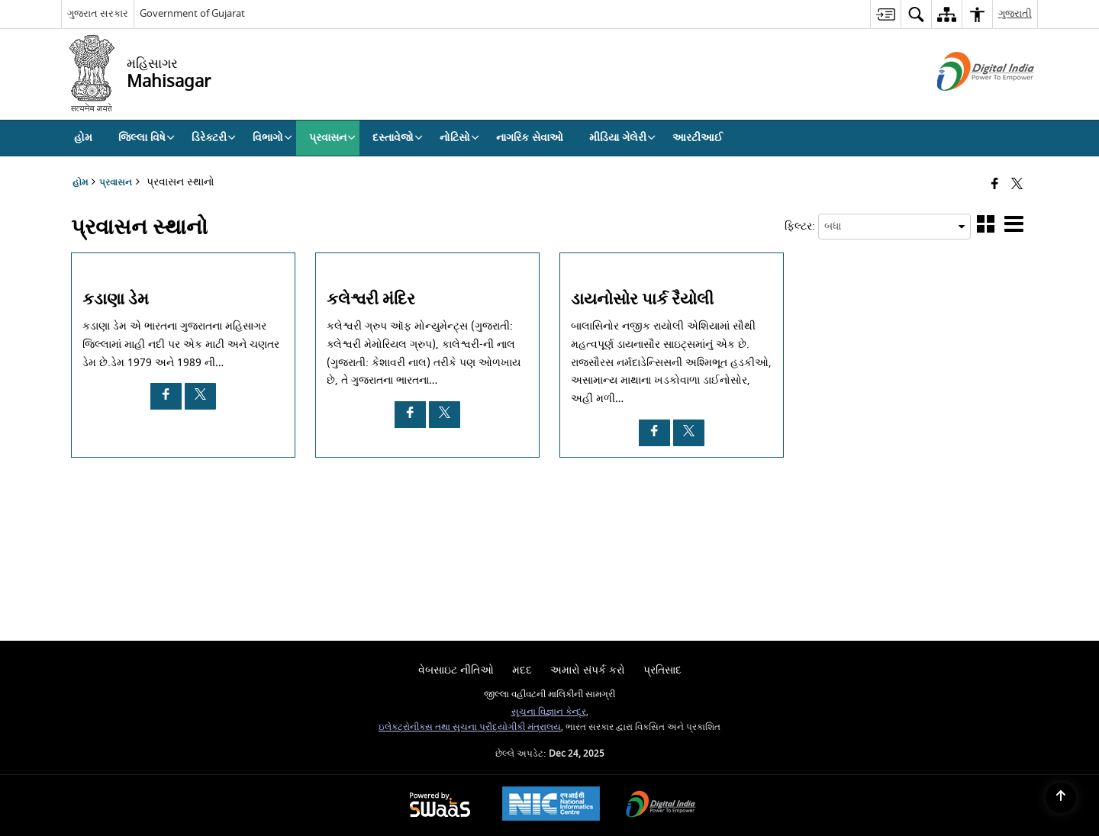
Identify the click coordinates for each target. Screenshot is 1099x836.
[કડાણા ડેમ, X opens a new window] (200, 396)
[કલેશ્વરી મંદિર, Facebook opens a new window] (410, 414)
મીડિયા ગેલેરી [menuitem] (622, 138)
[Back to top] (1061, 798)
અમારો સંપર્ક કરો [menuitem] (587, 670)
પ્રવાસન (115, 182)
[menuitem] (885, 14)
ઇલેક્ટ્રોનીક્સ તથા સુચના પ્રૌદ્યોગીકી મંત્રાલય (470, 727)
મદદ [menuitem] (522, 670)
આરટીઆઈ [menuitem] (697, 138)
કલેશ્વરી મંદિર (371, 299)
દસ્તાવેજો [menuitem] (397, 138)
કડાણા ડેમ (115, 299)
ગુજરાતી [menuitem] (1015, 13)
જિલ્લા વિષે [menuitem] (146, 138)
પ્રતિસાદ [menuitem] (662, 670)
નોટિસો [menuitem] (459, 138)
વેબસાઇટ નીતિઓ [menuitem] (456, 670)
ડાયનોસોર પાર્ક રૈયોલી (642, 299)
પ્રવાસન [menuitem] (332, 138)
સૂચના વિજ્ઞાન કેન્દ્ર (548, 712)
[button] (985, 227)
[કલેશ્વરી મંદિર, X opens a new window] (444, 414)
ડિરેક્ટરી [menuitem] (214, 138)
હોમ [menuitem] (83, 138)
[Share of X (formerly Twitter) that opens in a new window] (1016, 184)
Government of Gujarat (192, 13)
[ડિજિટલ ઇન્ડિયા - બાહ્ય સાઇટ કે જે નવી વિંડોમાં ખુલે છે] (966, 104)
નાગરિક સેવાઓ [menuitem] (529, 138)
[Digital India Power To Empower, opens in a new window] (660, 806)
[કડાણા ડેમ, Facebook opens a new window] (166, 396)
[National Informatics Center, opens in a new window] (551, 805)
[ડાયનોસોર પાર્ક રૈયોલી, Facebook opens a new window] (654, 433)
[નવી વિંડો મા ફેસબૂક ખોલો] (994, 184)
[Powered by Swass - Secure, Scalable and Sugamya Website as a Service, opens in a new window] (440, 806)
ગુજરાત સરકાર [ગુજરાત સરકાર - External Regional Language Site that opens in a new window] (97, 13)
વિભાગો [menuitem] (272, 138)
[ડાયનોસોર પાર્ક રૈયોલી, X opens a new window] (688, 433)
